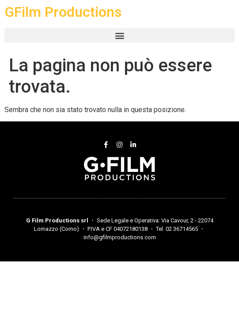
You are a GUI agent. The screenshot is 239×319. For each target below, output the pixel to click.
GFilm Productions (62, 12)
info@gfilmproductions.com (119, 237)
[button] (119, 35)
